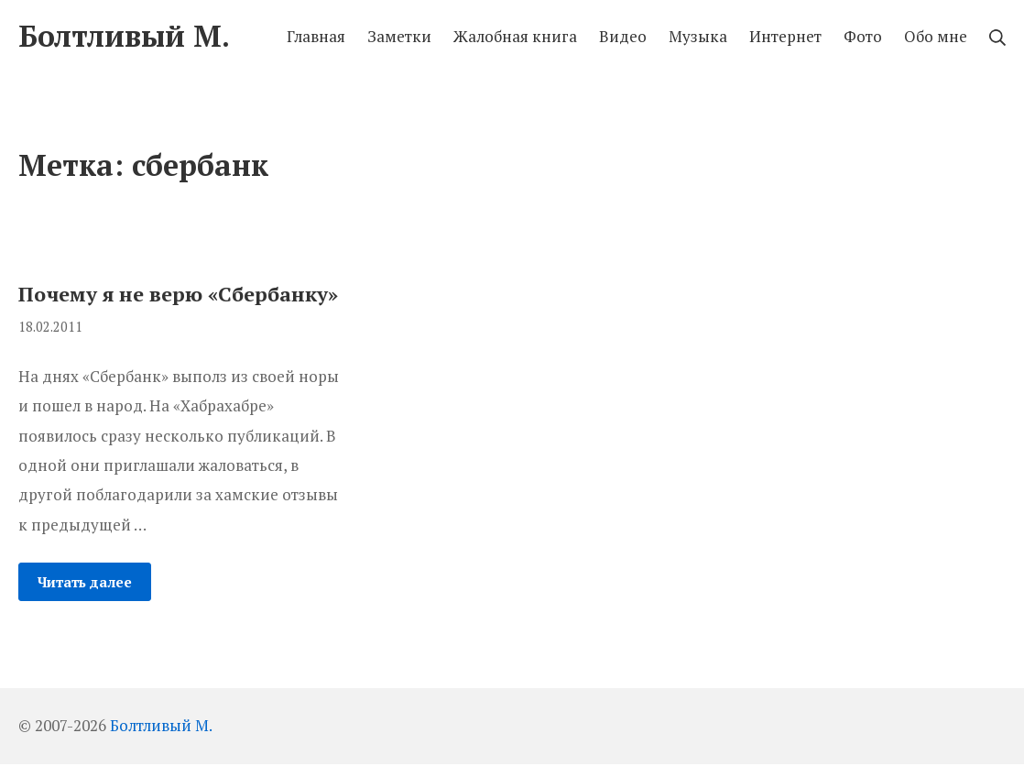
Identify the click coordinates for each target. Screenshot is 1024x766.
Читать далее (85, 582)
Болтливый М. (161, 725)
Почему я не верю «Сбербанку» (178, 293)
